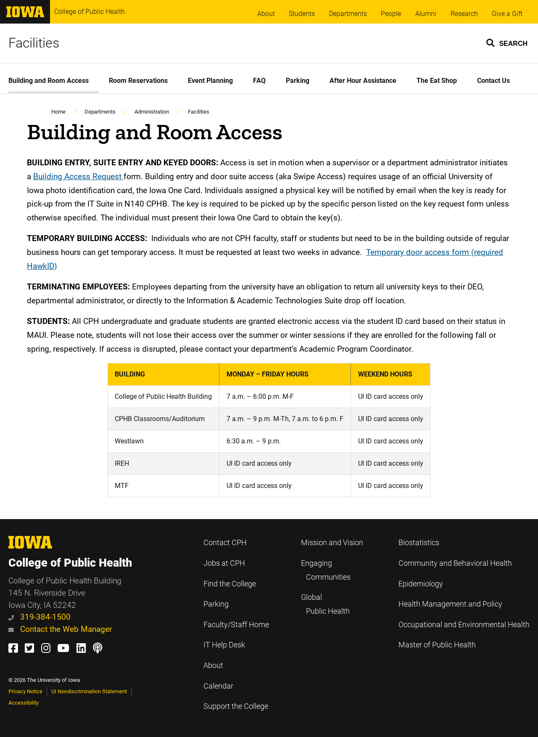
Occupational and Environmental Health (464, 624)
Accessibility (23, 703)
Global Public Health (325, 604)
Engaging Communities (326, 570)
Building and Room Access (48, 81)
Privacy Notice (25, 691)
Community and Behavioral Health (455, 563)
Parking (297, 81)
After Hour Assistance (363, 81)
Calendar (218, 686)
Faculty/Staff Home (236, 624)
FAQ (259, 81)
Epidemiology (420, 584)
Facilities (33, 43)
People (391, 14)
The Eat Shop (437, 81)
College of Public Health (89, 12)
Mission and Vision (332, 542)
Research (464, 14)
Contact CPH (225, 542)
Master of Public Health (437, 645)
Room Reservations (138, 81)
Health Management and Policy (450, 604)
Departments (348, 14)
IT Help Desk (224, 645)
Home (58, 112)
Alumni (425, 14)
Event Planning (210, 81)
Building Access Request (78, 176)
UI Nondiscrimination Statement (89, 691)
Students (302, 14)
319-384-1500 (39, 617)
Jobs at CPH (224, 563)
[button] (507, 42)
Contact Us (493, 81)
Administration (151, 112)
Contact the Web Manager (60, 629)
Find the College (229, 584)
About (266, 14)
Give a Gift (507, 14)
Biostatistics (418, 542)
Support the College (235, 706)
